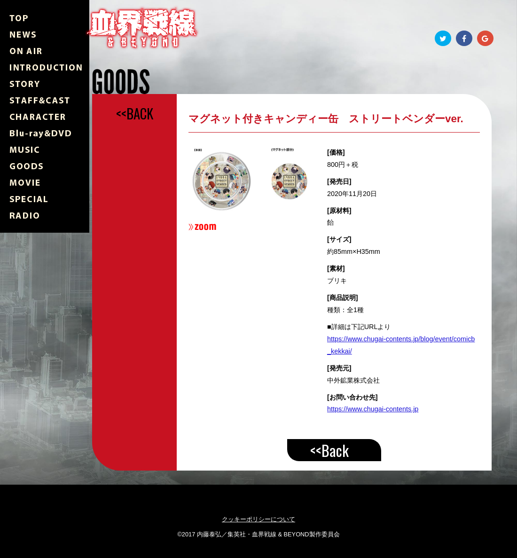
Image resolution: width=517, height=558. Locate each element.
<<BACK (134, 113)
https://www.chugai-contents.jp (372, 409)
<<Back (329, 450)
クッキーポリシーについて (258, 519)
